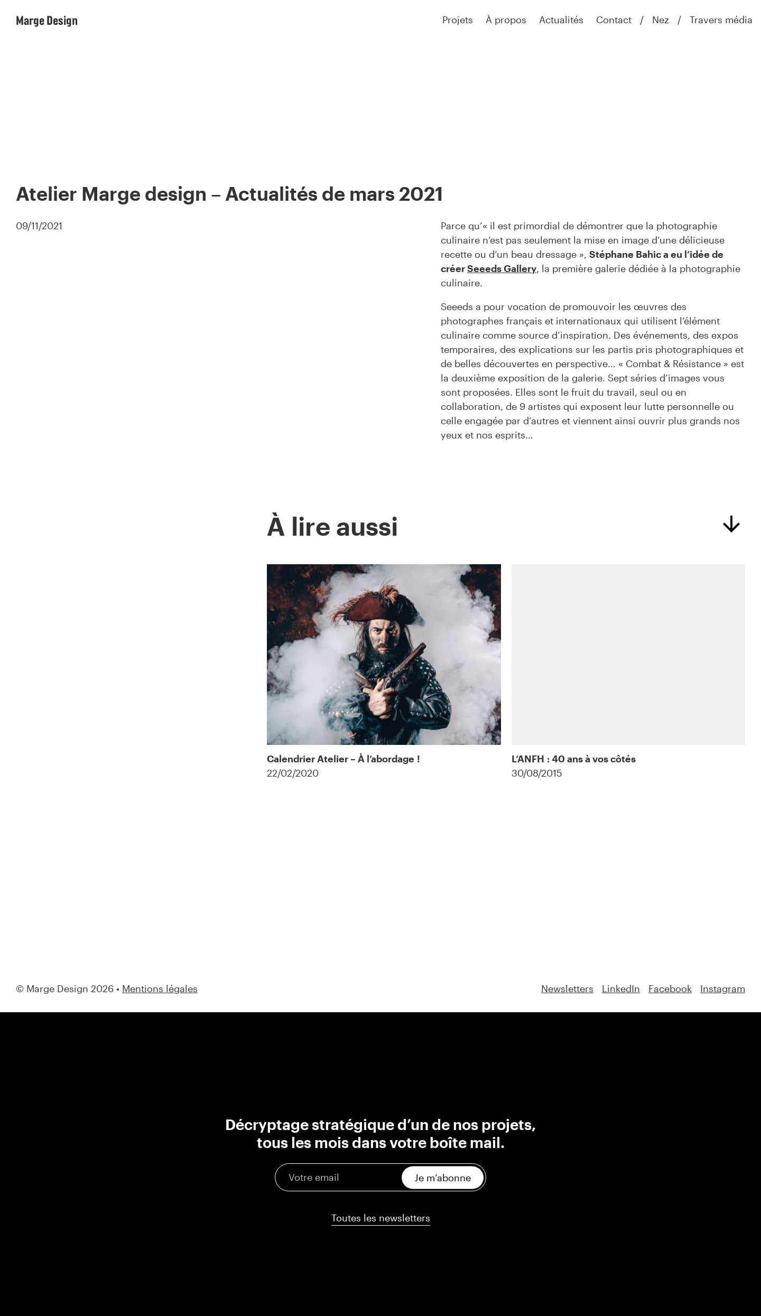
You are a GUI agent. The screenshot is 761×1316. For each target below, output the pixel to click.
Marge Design (47, 20)
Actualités (561, 19)
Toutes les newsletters (380, 1218)
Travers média (721, 19)
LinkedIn (621, 988)
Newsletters (567, 988)
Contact (614, 19)
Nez (660, 19)
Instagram (722, 988)
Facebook (670, 988)
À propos (506, 19)
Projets (457, 19)
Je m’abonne (442, 1177)
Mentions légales (160, 988)
